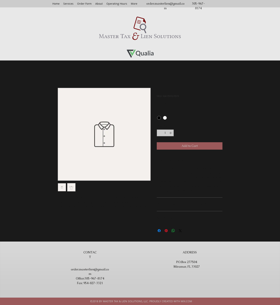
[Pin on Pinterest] (166, 230)
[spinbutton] (165, 133)
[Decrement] (159, 133)
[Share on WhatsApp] (173, 230)
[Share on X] (180, 230)
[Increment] (171, 133)
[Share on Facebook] (159, 230)
